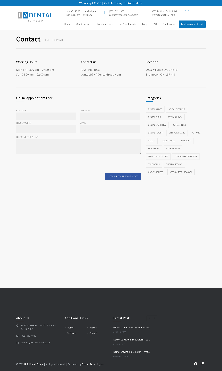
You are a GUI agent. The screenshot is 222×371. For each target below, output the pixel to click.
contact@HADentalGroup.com (101, 74)
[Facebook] (186, 12)
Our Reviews (169, 24)
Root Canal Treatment (186, 156)
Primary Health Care (158, 156)
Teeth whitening (174, 164)
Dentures (196, 132)
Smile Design (154, 164)
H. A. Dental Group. (33, 364)
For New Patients (127, 24)
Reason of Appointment (78, 144)
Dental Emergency (157, 125)
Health (151, 140)
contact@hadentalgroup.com (123, 14)
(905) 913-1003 (116, 11)
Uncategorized (155, 172)
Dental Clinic (154, 117)
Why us (93, 327)
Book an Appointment (192, 24)
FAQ (155, 24)
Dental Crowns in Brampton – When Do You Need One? (132, 351)
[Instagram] (189, 12)
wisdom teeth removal (181, 172)
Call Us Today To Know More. (123, 3)
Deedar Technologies (92, 364)
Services (71, 332)
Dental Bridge (155, 109)
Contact (93, 332)
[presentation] (39, 164)
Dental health (155, 132)
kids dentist (154, 148)
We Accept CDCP (90, 3)
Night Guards (173, 148)
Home (67, 24)
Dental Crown (175, 117)
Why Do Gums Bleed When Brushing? (132, 327)
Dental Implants (177, 132)
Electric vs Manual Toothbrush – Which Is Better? (132, 339)
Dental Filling (179, 125)
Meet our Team (105, 24)
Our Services (82, 24)
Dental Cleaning (177, 109)
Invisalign (186, 140)
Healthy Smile (168, 140)
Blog (144, 24)
